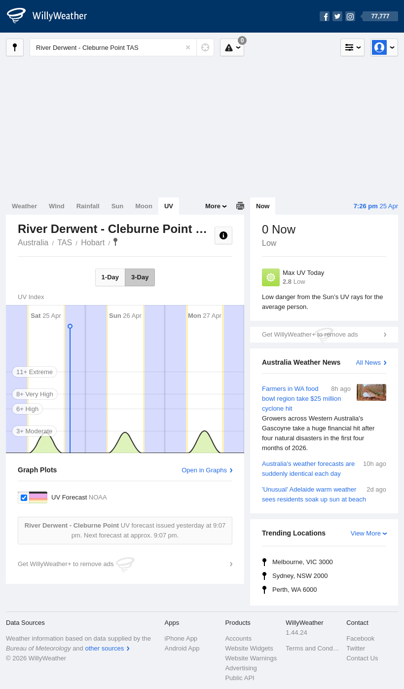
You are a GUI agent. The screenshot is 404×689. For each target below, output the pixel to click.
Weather (24, 206)
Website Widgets (249, 648)
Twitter (355, 648)
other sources (104, 648)
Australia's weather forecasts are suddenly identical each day (324, 468)
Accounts (238, 638)
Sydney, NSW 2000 (300, 575)
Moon (143, 206)
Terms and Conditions (313, 648)
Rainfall (88, 206)
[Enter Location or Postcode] (122, 47)
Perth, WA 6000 (294, 589)
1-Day (110, 277)
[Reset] (188, 47)
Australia (33, 242)
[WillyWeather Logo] (52, 16)
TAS (64, 242)
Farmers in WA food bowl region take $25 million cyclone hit (324, 418)
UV (168, 206)
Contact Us (362, 658)
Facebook (360, 638)
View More (366, 533)
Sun (117, 206)
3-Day (139, 277)
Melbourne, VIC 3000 (302, 562)
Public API (239, 678)
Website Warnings (251, 658)
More (212, 206)
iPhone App (181, 638)
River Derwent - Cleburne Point (115, 242)
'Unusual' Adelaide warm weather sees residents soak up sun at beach (324, 494)
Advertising (241, 668)
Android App (182, 648)
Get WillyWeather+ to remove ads (310, 334)
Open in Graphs (204, 470)
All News (368, 362)
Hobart (93, 242)
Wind (57, 206)
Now (262, 206)
